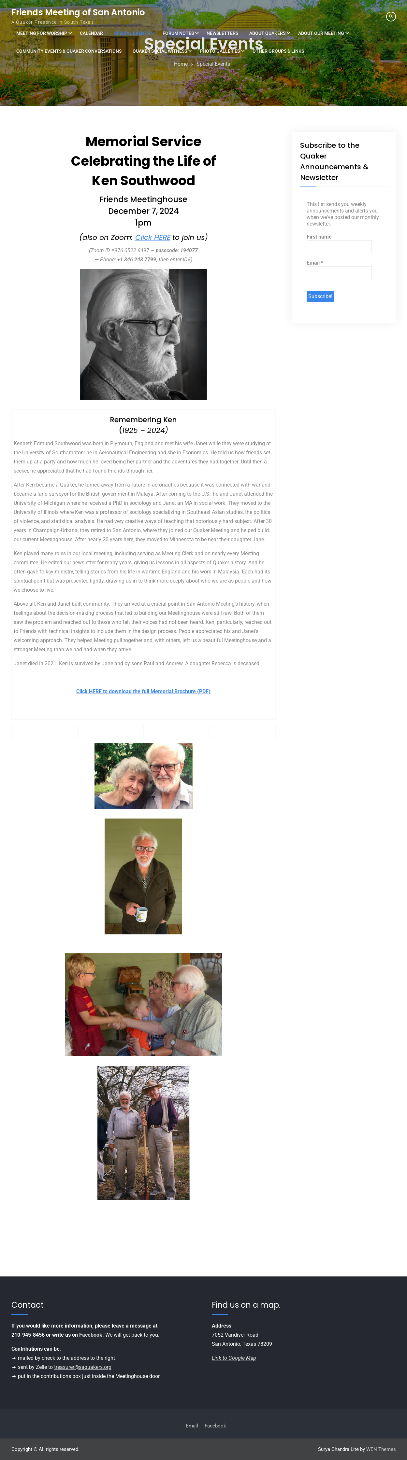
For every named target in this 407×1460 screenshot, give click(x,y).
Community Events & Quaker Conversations (69, 51)
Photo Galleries (220, 51)
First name (319, 237)
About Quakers (267, 33)
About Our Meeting (321, 33)
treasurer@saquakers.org (82, 1367)
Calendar (91, 33)
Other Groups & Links (278, 51)
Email (315, 263)
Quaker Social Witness (160, 51)
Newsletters (222, 33)
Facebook (90, 1335)
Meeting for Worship (41, 33)
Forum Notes (178, 33)
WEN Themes (381, 1449)
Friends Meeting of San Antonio (78, 12)
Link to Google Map (234, 1358)
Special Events (132, 33)
